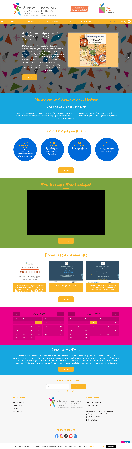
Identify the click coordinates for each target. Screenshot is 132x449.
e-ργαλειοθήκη (52, 21)
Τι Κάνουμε (30, 21)
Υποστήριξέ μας (86, 21)
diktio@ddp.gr (92, 420)
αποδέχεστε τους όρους (70, 391)
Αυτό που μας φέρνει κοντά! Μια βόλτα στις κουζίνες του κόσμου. (41, 36)
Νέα (69, 21)
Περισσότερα (30, 77)
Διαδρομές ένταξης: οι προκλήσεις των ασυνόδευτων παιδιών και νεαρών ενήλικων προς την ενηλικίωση (102, 287)
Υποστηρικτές (18, 412)
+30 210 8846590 (93, 417)
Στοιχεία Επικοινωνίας (94, 402)
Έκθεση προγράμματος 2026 (66, 286)
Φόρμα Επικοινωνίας (93, 405)
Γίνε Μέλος (17, 408)
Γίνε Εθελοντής (18, 405)
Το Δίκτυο (11, 21)
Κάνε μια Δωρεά (18, 402)
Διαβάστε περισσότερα (96, 446)
